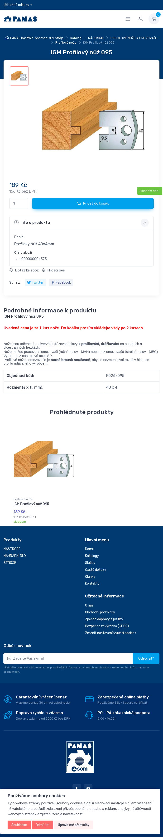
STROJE (10, 563)
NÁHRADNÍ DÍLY (15, 556)
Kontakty (92, 583)
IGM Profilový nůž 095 (31, 504)
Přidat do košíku (93, 203)
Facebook (61, 283)
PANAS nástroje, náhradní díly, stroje (37, 38)
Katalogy (92, 556)
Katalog (76, 38)
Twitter (35, 283)
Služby (90, 563)
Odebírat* (146, 658)
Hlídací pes (53, 270)
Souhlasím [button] (19, 825)
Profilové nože (66, 42)
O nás (89, 605)
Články (90, 577)
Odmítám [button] (42, 825)
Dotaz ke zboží (24, 270)
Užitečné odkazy (16, 5)
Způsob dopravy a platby (104, 619)
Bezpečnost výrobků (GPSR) (107, 626)
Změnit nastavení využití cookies (110, 633)
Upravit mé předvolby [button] (73, 825)
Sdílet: (14, 283)
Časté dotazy (95, 570)
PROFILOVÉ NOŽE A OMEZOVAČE (134, 38)
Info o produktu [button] (32, 222)
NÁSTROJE (96, 38)
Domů (89, 549)
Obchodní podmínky (100, 612)
